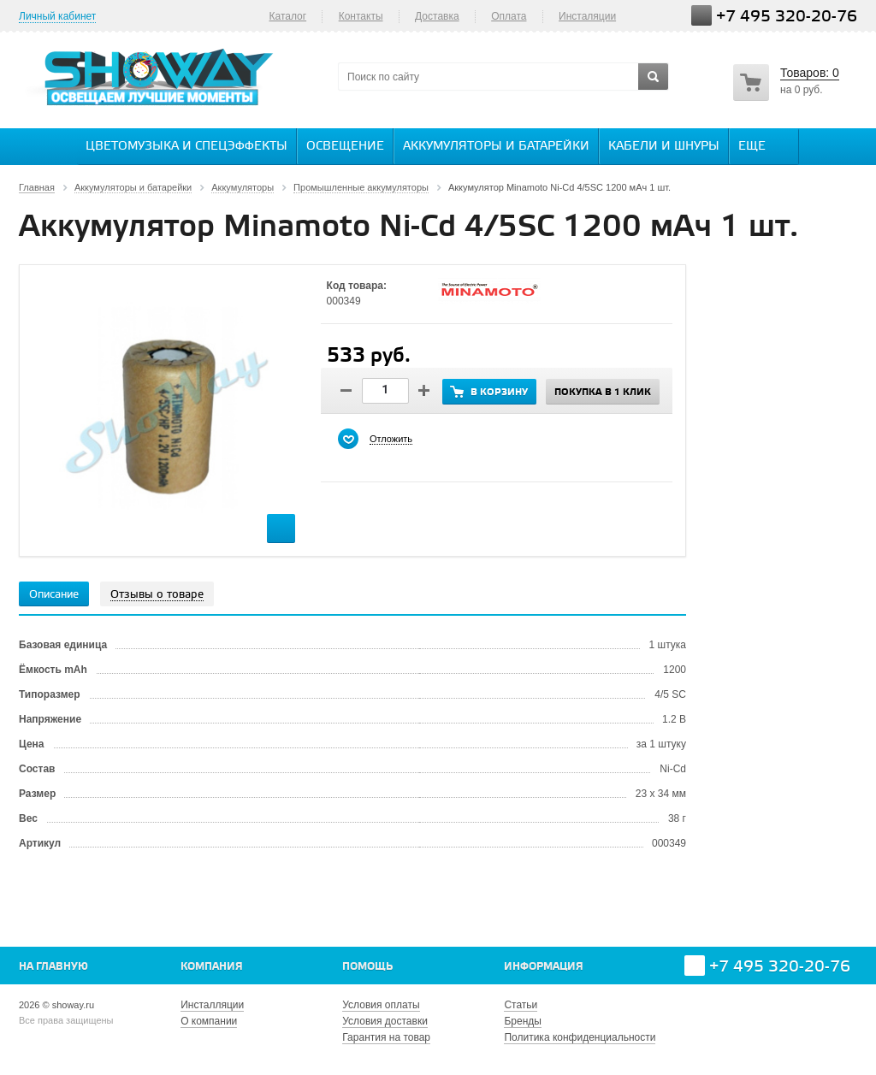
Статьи (520, 1005)
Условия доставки (385, 1021)
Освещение (345, 146)
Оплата (508, 16)
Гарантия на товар (386, 1037)
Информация (543, 966)
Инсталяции (587, 16)
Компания (212, 966)
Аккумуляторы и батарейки (496, 146)
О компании (209, 1021)
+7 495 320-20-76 (786, 17)
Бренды (522, 1021)
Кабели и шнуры (663, 146)
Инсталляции (212, 1005)
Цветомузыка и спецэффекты (186, 146)
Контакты (361, 16)
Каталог (287, 16)
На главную (53, 966)
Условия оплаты (380, 1005)
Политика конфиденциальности (579, 1037)
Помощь (367, 966)
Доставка (437, 16)
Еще (760, 145)
